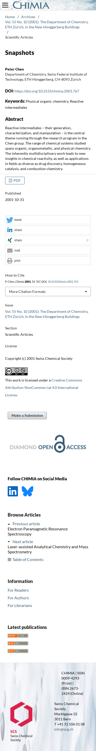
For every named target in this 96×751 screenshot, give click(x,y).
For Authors (18, 597)
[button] (48, 220)
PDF (17, 180)
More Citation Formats (27, 291)
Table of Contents (28, 559)
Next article (23, 541)
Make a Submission (27, 415)
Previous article (26, 523)
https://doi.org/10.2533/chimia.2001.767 (47, 91)
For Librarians (20, 605)
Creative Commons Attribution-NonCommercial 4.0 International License (43, 387)
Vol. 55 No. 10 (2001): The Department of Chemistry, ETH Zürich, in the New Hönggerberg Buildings (46, 24)
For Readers (18, 590)
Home (10, 17)
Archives (28, 17)
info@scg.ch (63, 729)
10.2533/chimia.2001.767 (63, 281)
